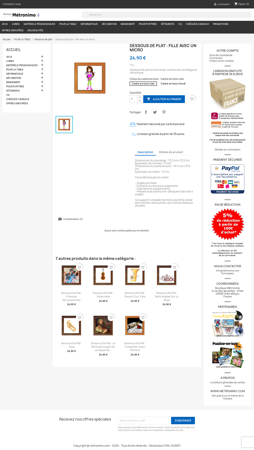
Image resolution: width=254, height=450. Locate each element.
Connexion (216, 58)
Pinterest (163, 112)
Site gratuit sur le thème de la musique (227, 397)
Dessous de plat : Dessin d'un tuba (135, 294)
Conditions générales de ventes (227, 382)
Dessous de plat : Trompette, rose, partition (135, 347)
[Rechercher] (166, 15)
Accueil (13, 49)
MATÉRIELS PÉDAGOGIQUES (39, 24)
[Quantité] (134, 99)
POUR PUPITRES (148, 24)
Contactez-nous (12, 4)
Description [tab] (145, 152)
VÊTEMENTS (167, 24)
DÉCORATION (109, 24)
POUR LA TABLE (68, 24)
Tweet (154, 112)
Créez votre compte (221, 60)
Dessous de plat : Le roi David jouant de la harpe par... (103, 347)
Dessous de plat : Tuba (71, 345)
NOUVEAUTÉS (35, 30)
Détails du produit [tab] (171, 152)
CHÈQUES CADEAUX (197, 24)
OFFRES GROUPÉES (12, 30)
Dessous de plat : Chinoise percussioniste (71, 296)
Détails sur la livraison (227, 149)
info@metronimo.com (227, 270)
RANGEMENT (128, 24)
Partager (145, 112)
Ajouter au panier (164, 99)
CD (180, 24)
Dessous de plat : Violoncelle (103, 294)
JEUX (5, 24)
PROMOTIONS (220, 24)
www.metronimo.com (227, 391)
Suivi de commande (220, 55)
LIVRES (16, 24)
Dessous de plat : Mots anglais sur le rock (167, 296)
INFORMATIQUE (89, 24)
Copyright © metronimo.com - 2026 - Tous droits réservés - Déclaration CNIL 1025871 (127, 446)
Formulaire (227, 273)
